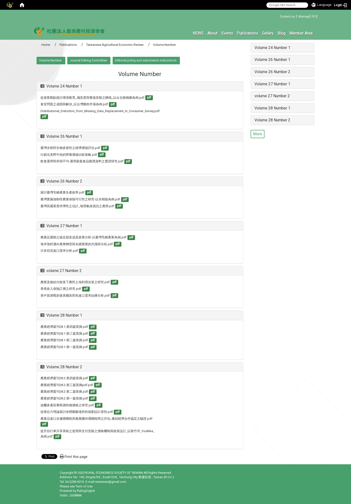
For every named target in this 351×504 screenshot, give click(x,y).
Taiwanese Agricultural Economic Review (115, 45)
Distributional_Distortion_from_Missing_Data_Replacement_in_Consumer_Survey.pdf (100, 111)
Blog (281, 33)
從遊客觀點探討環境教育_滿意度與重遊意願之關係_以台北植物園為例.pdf (92, 97)
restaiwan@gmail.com (110, 482)
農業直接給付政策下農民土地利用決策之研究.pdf (75, 282)
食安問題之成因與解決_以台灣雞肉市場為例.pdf (74, 104)
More (257, 134)
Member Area (300, 33)
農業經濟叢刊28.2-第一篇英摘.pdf (64, 398)
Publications (247, 33)
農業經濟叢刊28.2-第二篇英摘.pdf (64, 391)
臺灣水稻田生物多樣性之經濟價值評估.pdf (70, 148)
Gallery (268, 33)
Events (227, 33)
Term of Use (84, 486)
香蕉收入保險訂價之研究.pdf (60, 289)
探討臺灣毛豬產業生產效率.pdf (62, 192)
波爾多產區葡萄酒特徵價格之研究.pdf (67, 405)
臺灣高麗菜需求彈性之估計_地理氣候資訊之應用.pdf (77, 206)
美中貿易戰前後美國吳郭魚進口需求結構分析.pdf (75, 295)
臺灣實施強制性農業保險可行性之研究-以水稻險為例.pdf (80, 199)
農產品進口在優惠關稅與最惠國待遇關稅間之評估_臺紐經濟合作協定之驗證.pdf (96, 418)
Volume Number (50, 60)
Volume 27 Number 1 (61, 225)
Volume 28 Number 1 (61, 315)
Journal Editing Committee (88, 60)
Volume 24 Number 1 (61, 86)
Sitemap (304, 16)
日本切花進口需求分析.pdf (59, 250)
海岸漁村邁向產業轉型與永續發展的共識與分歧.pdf (76, 244)
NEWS (198, 33)
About (212, 33)
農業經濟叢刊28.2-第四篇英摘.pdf (64, 378)
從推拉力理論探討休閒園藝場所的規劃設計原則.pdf (76, 412)
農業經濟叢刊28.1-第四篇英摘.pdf (64, 327)
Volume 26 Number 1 (61, 136)
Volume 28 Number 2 (61, 367)
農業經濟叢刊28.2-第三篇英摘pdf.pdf (66, 385)
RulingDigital (86, 491)
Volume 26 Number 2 (61, 181)
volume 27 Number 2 (61, 270)
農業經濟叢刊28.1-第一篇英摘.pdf (64, 347)
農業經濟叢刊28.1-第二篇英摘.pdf (64, 340)
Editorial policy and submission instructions (145, 60)
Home (45, 45)
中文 (315, 16)
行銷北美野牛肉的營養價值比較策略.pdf (68, 154)
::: (278, 16)
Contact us (287, 16)
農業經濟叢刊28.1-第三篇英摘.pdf (64, 333)
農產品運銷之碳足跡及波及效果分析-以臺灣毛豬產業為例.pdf (83, 237)
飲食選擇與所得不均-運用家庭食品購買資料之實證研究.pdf (81, 161)
